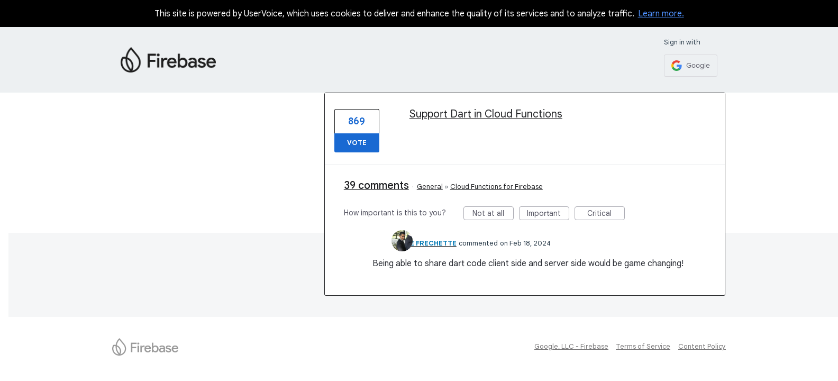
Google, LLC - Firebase (571, 346)
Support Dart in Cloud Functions (485, 114)
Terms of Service (643, 346)
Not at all (493, 214)
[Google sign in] (690, 66)
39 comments (376, 185)
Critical (606, 214)
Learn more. (661, 13)
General (430, 186)
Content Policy (702, 346)
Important (548, 214)
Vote (357, 142)
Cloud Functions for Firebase (496, 186)
